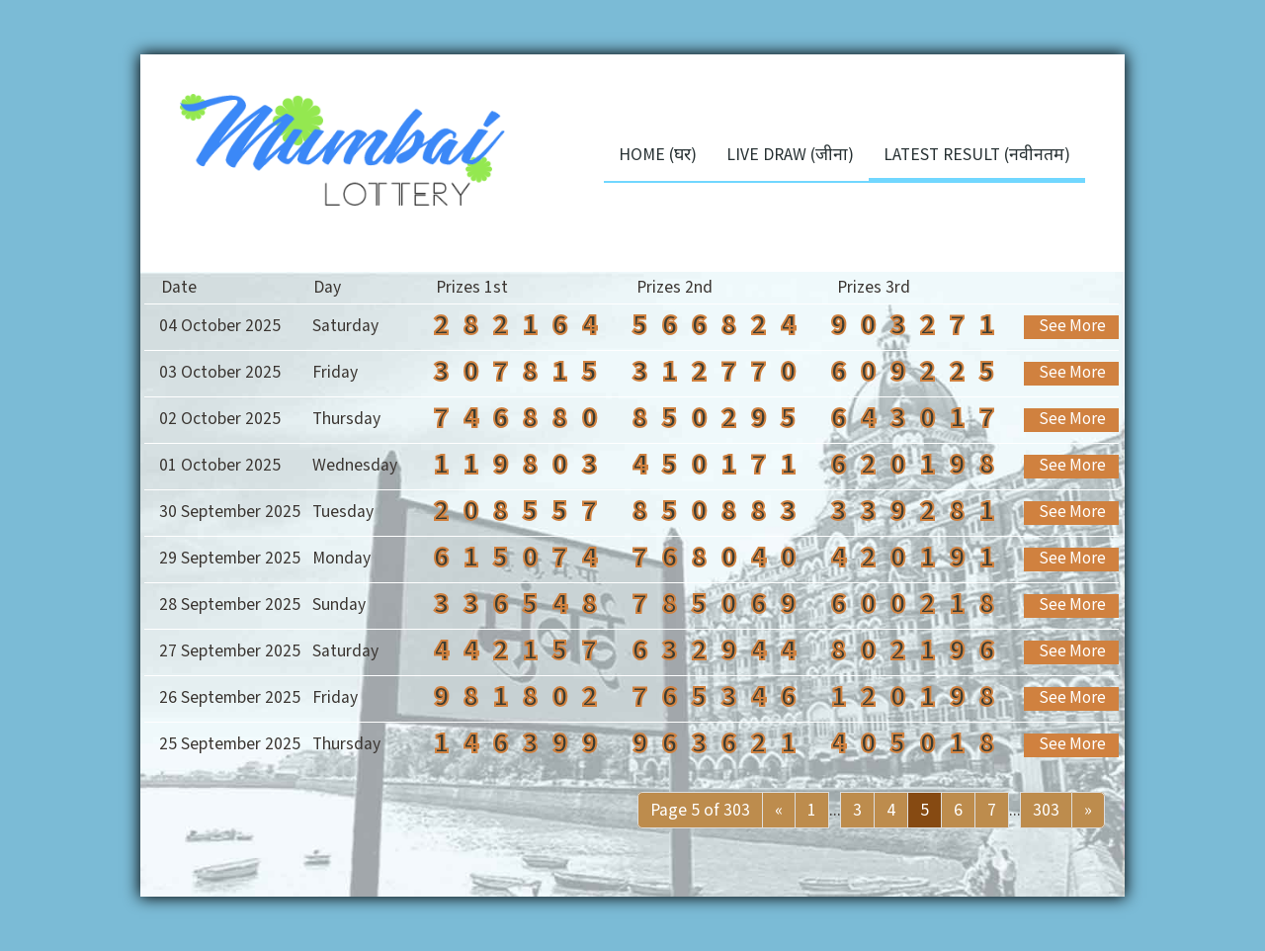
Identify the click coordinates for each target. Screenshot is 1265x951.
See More (1072, 326)
